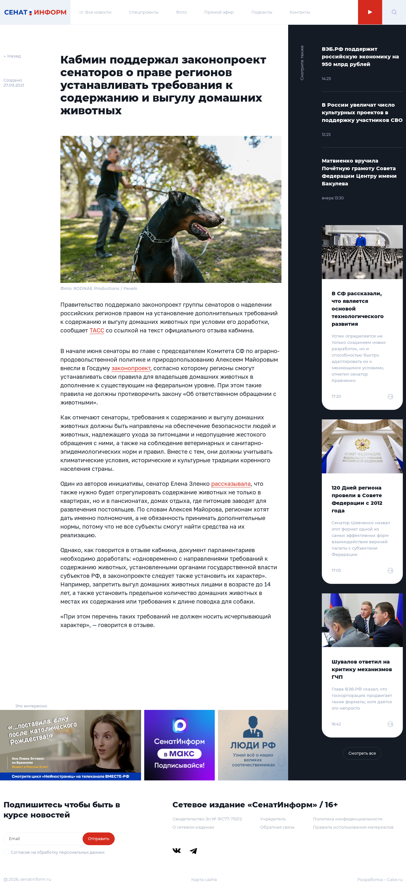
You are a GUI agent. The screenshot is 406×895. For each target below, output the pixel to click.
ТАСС (97, 330)
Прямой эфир (219, 12)
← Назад (12, 55)
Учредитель (273, 818)
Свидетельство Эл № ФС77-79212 (207, 818)
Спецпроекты (144, 12)
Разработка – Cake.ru (380, 879)
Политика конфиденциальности (347, 818)
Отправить (98, 838)
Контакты (300, 12)
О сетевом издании (193, 827)
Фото (181, 12)
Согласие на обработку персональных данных (58, 852)
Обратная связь (277, 827)
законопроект (131, 367)
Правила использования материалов (353, 827)
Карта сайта (204, 879)
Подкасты (261, 12)
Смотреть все (362, 753)
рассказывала (231, 483)
